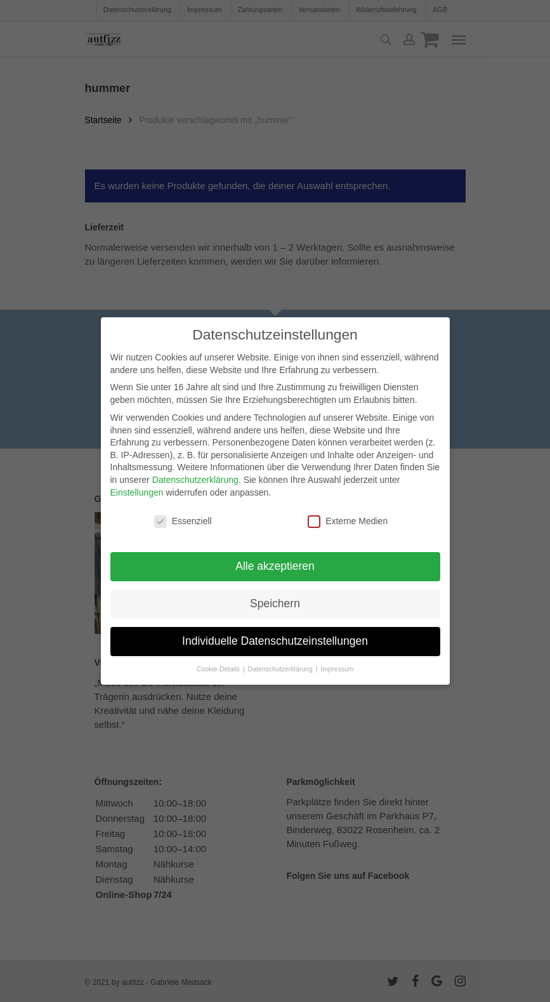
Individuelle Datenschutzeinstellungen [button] (275, 641)
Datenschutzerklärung (195, 480)
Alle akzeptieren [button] (275, 566)
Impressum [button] (336, 669)
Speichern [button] (275, 603)
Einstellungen (137, 492)
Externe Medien (348, 521)
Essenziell (183, 521)
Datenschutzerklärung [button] (281, 669)
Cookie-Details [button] (219, 669)
